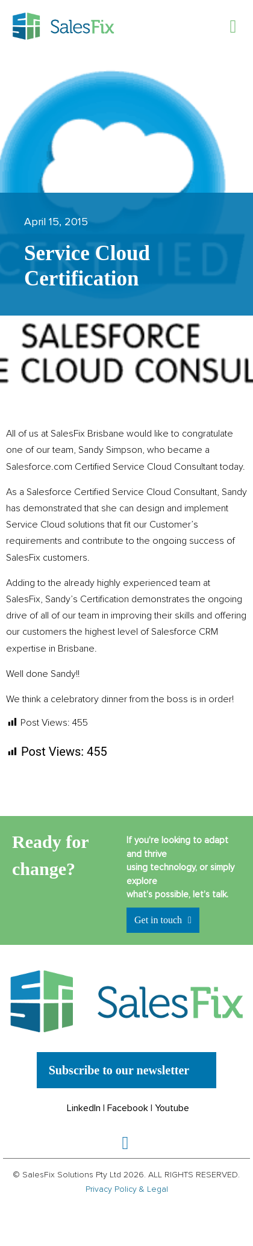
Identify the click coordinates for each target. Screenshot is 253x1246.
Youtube (172, 1108)
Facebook (127, 1108)
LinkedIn (84, 1108)
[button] (233, 26)
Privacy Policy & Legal (127, 1189)
